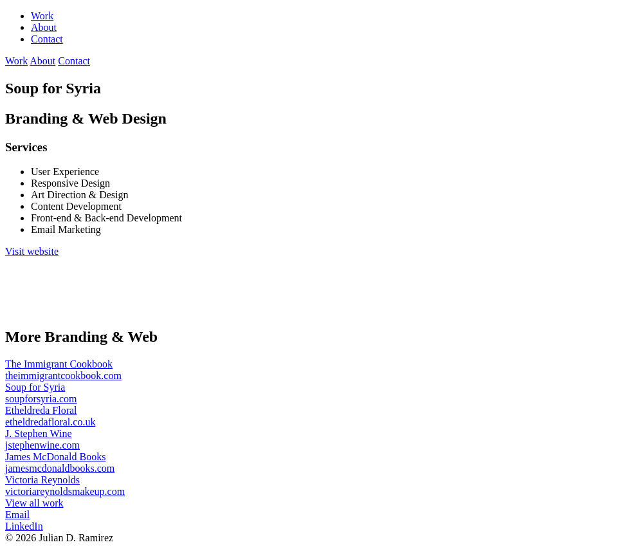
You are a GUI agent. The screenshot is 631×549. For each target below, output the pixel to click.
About (44, 27)
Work (42, 15)
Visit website (32, 251)
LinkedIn (24, 526)
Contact (47, 38)
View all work (34, 503)
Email (17, 514)
